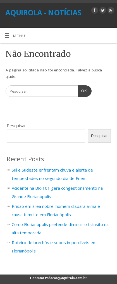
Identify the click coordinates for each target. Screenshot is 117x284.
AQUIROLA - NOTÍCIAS (43, 12)
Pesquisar (16, 125)
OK (82, 90)
